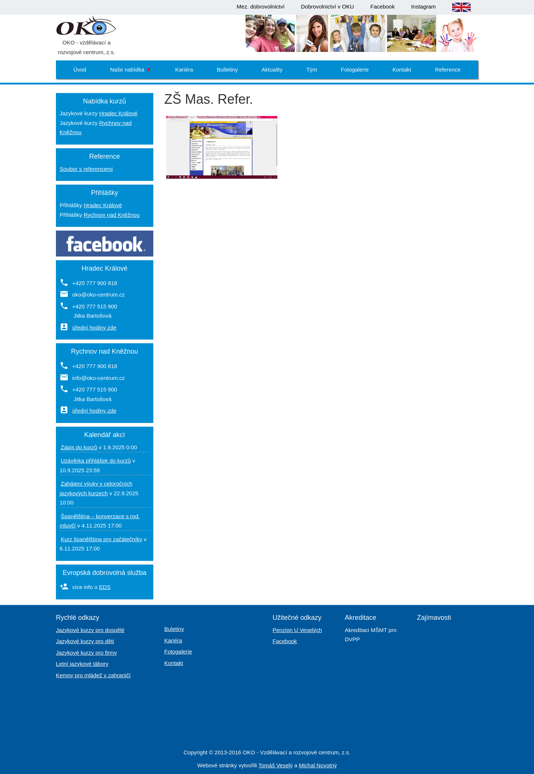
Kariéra (184, 69)
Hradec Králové (118, 113)
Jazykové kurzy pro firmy (86, 652)
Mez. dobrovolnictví (260, 6)
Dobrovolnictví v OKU (327, 6)
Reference (448, 69)
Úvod (79, 69)
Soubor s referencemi (86, 169)
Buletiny (174, 629)
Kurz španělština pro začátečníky (101, 539)
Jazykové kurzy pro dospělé (90, 630)
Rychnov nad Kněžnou (112, 215)
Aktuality (272, 69)
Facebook (382, 6)
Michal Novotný (318, 765)
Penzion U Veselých (297, 630)
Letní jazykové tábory (82, 664)
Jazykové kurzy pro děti (85, 641)
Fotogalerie (354, 69)
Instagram (423, 6)
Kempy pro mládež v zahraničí (93, 675)
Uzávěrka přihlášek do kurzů (96, 460)
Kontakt (402, 69)
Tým (311, 69)
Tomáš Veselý (275, 765)
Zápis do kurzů (79, 447)
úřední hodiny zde (94, 327)
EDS (105, 587)
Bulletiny (227, 69)
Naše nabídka (130, 69)
